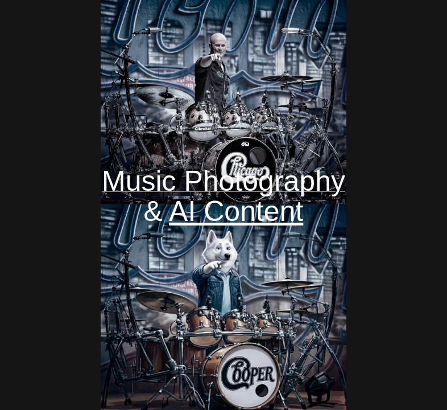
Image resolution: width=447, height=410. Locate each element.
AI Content (236, 211)
